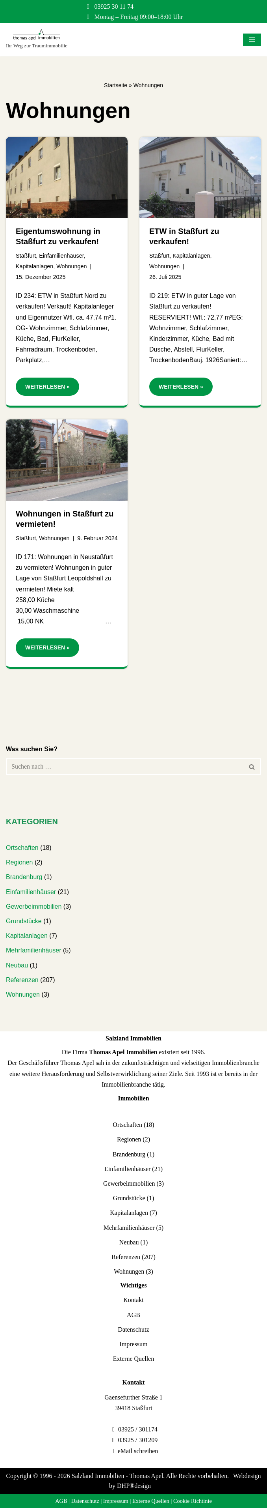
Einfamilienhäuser (61, 256)
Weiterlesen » (43, 389)
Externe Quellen (133, 1358)
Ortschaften (22, 847)
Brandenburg (24, 877)
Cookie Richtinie (192, 1501)
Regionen (19, 862)
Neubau (17, 965)
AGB (133, 1315)
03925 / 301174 (138, 1429)
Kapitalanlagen (34, 266)
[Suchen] (124, 766)
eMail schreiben (138, 1451)
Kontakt (133, 1300)
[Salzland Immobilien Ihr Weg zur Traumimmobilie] (36, 40)
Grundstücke (24, 921)
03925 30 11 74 (114, 6)
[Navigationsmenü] (252, 40)
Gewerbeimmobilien (33, 906)
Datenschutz (133, 1329)
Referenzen (22, 980)
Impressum (133, 1344)
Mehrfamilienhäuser (33, 950)
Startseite (115, 85)
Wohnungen (71, 266)
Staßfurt (26, 256)
